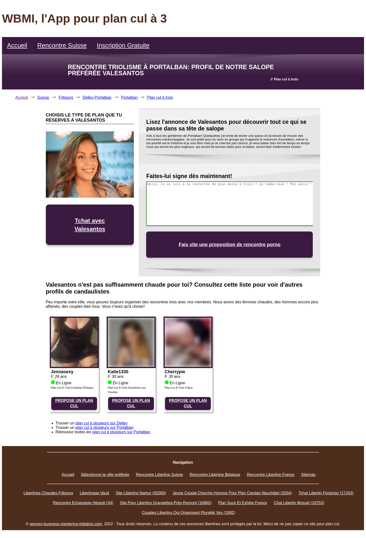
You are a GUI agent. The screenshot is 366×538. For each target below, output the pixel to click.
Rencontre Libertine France (270, 475)
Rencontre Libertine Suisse (159, 475)
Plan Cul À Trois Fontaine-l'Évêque (72, 387)
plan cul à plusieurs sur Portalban (105, 427)
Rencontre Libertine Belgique (215, 475)
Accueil (17, 45)
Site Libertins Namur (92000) (141, 493)
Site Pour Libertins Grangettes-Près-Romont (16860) (166, 503)
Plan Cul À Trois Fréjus (179, 387)
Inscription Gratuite (123, 45)
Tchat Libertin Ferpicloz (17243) (326, 493)
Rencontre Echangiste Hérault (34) (83, 503)
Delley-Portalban (97, 97)
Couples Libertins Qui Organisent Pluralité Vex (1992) (188, 513)
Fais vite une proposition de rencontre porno (229, 244)
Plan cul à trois (160, 97)
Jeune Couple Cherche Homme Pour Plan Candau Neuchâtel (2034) (232, 493)
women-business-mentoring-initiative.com (66, 524)
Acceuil (21, 97)
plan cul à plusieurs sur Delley (102, 423)
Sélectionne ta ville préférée (105, 475)
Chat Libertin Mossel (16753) (299, 503)
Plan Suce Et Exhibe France (242, 503)
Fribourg (66, 97)
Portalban (129, 97)
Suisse (43, 97)
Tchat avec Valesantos (90, 224)
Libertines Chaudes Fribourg (48, 493)
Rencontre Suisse (62, 45)
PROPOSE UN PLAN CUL (74, 403)
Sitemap (308, 475)
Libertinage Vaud (94, 493)
